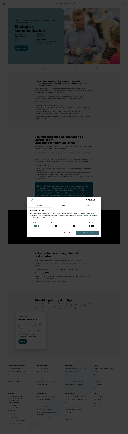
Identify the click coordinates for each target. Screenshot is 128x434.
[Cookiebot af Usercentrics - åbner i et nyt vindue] (87, 200)
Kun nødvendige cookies (63, 233)
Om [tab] (88, 205)
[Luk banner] (98, 200)
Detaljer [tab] (64, 205)
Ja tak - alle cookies (87, 233)
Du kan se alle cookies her (82, 215)
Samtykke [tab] (39, 205)
